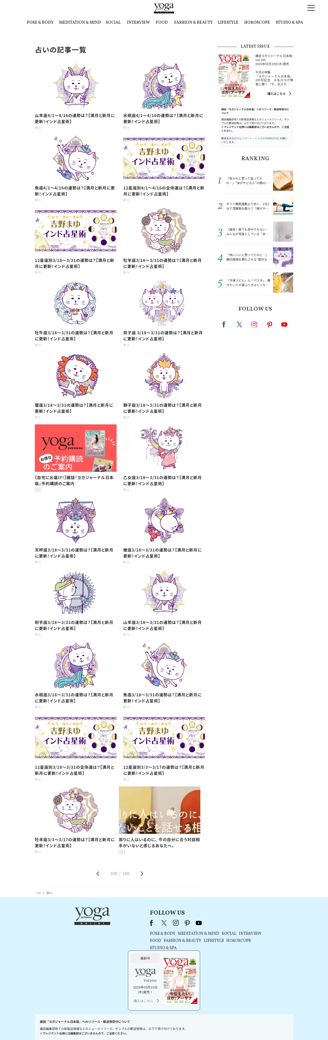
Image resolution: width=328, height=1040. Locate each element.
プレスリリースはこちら (103, 1026)
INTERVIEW (138, 22)
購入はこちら (276, 93)
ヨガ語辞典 (253, 1026)
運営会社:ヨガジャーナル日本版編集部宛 (254, 138)
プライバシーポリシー (156, 1026)
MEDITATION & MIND (80, 22)
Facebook (225, 324)
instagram (254, 324)
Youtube (284, 324)
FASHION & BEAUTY (193, 22)
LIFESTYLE (228, 22)
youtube (148, 922)
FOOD (162, 22)
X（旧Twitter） (114, 922)
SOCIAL (113, 22)
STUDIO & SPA (289, 22)
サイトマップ (232, 1026)
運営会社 (213, 1026)
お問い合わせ (74, 1026)
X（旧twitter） (240, 324)
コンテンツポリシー (189, 1026)
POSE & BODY (40, 22)
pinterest (270, 324)
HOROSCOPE (257, 22)
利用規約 (131, 1026)
